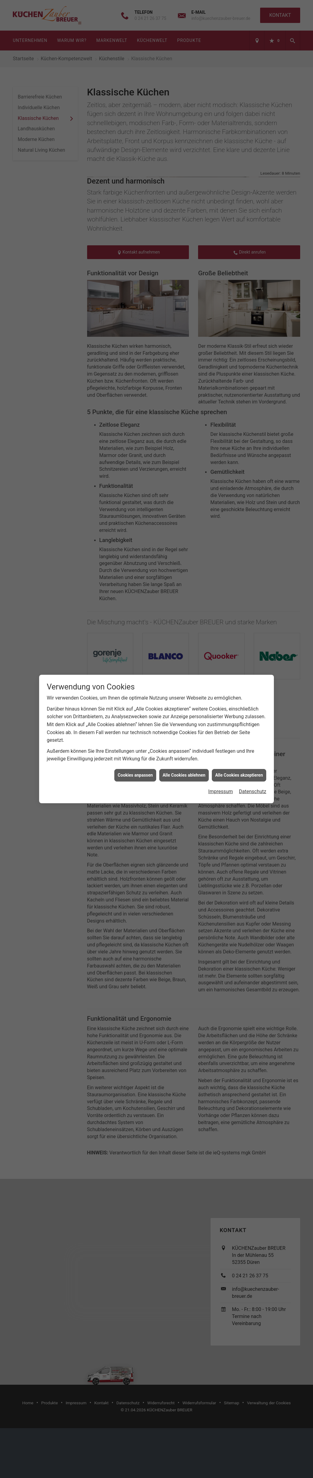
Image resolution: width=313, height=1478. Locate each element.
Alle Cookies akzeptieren (239, 775)
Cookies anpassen (135, 775)
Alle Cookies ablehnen (184, 775)
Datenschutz (252, 791)
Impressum (220, 791)
